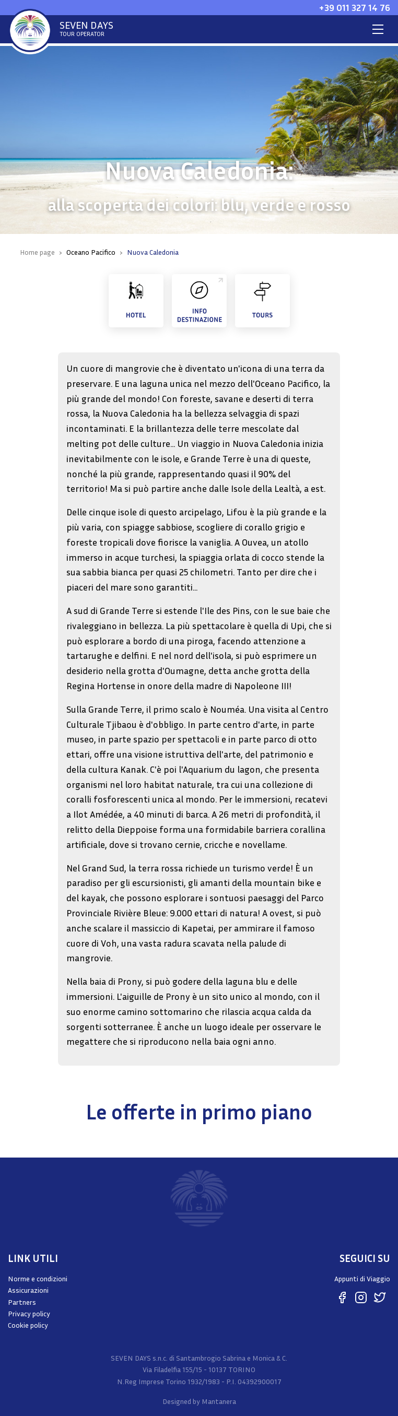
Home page (37, 251)
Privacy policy (29, 1313)
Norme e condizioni (37, 1278)
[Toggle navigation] (378, 29)
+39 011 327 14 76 (354, 7)
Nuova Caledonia (153, 251)
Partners (22, 1301)
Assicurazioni (28, 1289)
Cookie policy (28, 1324)
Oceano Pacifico (90, 251)
